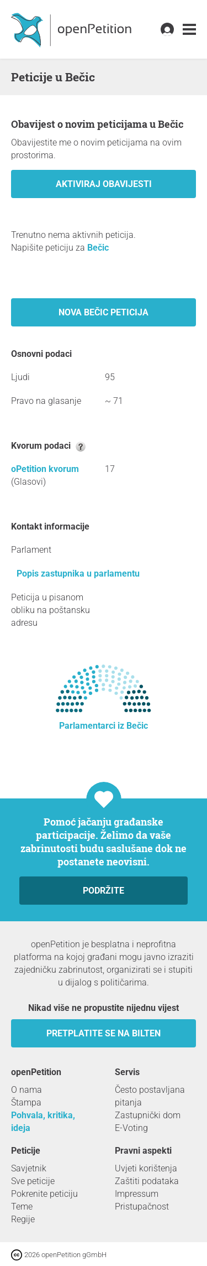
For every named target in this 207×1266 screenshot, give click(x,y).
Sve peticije (33, 1181)
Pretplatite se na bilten (103, 1033)
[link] (189, 30)
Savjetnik (28, 1168)
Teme (22, 1206)
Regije (23, 1219)
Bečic (98, 247)
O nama (26, 1090)
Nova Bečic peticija (103, 312)
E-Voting (131, 1128)
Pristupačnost (142, 1206)
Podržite (103, 890)
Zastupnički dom (148, 1115)
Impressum (136, 1194)
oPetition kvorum (45, 469)
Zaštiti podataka (147, 1181)
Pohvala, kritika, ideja (43, 1121)
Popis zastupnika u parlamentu (78, 573)
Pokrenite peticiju (44, 1194)
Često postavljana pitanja (150, 1096)
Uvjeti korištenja (146, 1168)
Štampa (26, 1102)
